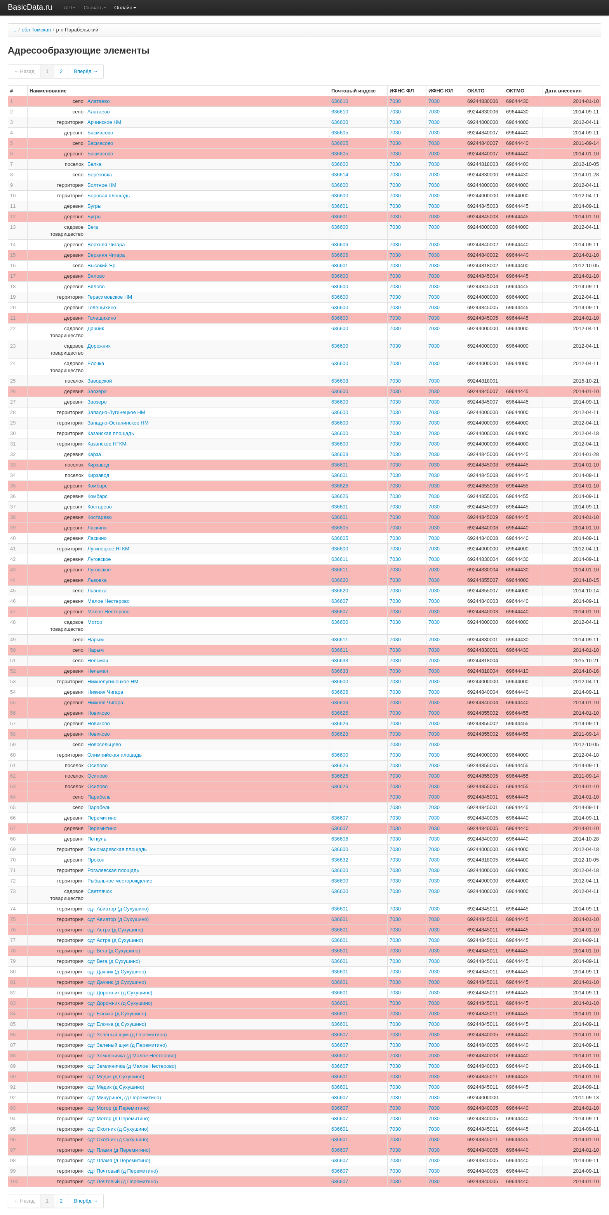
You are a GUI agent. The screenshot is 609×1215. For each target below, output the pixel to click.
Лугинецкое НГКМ (108, 549)
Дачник (95, 328)
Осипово (97, 765)
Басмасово (100, 133)
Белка (94, 164)
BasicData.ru (30, 7)
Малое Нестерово (108, 601)
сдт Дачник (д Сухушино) (116, 972)
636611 (339, 559)
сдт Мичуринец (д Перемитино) (124, 1097)
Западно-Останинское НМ (118, 423)
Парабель (99, 797)
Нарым (95, 639)
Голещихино (101, 307)
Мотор (94, 622)
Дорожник (98, 346)
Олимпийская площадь (114, 755)
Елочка (95, 363)
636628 (339, 734)
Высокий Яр (101, 265)
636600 (339, 122)
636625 (339, 776)
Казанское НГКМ (106, 444)
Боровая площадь (108, 195)
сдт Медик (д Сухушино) (115, 1076)
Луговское (99, 559)
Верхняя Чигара (106, 244)
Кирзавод (98, 465)
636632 (339, 860)
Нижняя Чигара (105, 692)
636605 (339, 133)
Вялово (96, 276)
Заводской (99, 381)
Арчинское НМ (104, 122)
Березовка (99, 175)
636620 (339, 580)
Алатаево (98, 101)
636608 (339, 381)
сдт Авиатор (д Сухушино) (118, 909)
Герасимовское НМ (109, 297)
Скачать (95, 7)
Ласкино (97, 528)
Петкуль (96, 839)
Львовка (96, 580)
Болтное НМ (101, 185)
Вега (92, 227)
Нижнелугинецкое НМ (112, 681)
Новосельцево (104, 744)
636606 (339, 244)
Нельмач (97, 660)
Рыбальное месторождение (119, 881)
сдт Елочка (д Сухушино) (116, 1014)
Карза (94, 454)
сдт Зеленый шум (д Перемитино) (127, 1034)
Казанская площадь (110, 433)
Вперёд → (86, 71)
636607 (339, 601)
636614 (339, 175)
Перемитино (102, 818)
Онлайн (125, 7)
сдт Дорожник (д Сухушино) (119, 993)
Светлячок (99, 891)
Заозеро (97, 391)
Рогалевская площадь (113, 870)
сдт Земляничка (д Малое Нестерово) (131, 1055)
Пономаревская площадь (117, 849)
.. (15, 30)
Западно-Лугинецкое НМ (116, 412)
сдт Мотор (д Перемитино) (118, 1108)
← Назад (24, 71)
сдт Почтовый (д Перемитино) (122, 1171)
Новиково (98, 713)
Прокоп (95, 860)
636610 (339, 101)
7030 (395, 101)
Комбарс (97, 486)
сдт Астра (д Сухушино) (115, 930)
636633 (339, 660)
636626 (339, 486)
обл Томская (36, 30)
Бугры (94, 206)
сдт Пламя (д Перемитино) (118, 1150)
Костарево (99, 507)
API (70, 7)
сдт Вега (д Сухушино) (113, 951)
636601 (339, 206)
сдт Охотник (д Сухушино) (117, 1129)
